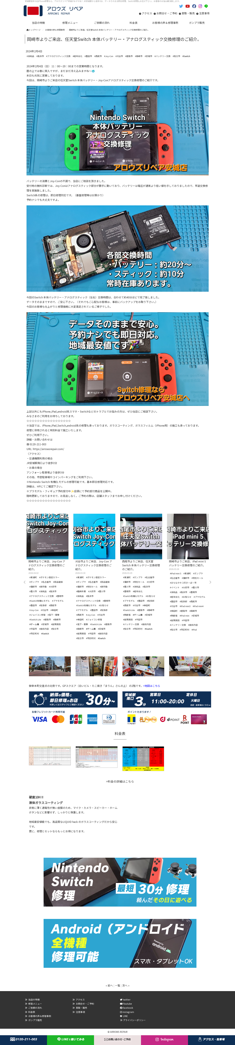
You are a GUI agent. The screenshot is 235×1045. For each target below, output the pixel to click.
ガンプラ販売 (35, 1020)
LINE (125, 1016)
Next (210, 582)
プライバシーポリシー (134, 1020)
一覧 (117, 985)
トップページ (33, 29)
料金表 (31, 1012)
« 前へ (109, 985)
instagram (127, 1012)
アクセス (147, 13)
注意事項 (204, 13)
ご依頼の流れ (35, 1007)
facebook (126, 1007)
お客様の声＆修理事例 (39, 1016)
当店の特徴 (34, 999)
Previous (25, 582)
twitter (125, 999)
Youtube (126, 1003)
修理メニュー (35, 1003)
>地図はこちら (151, 686)
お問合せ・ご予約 (166, 13)
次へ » (125, 985)
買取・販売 (188, 13)
